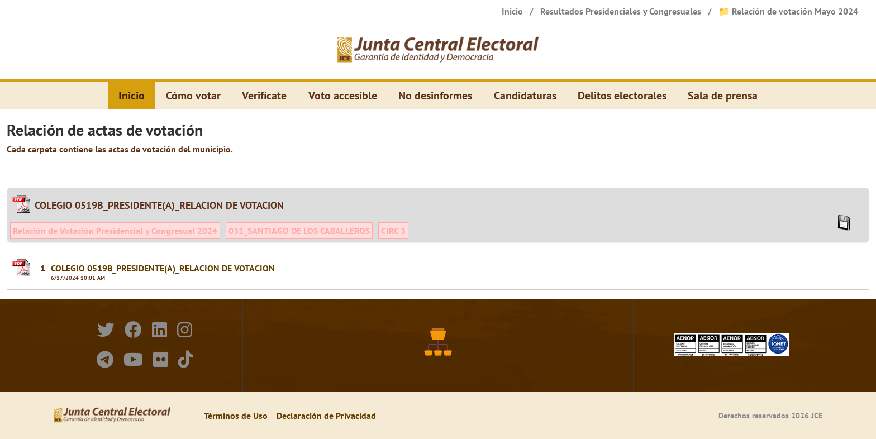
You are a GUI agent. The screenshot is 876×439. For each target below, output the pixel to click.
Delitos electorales (622, 95)
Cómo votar (193, 95)
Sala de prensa (723, 95)
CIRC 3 (393, 230)
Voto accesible (342, 95)
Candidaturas (525, 95)
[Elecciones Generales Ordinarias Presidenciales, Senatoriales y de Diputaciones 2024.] (438, 51)
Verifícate (264, 95)
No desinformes (435, 95)
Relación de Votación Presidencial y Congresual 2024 (115, 230)
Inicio (131, 95)
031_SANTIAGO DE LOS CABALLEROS (299, 230)
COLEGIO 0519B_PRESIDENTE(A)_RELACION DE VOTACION (163, 268)
